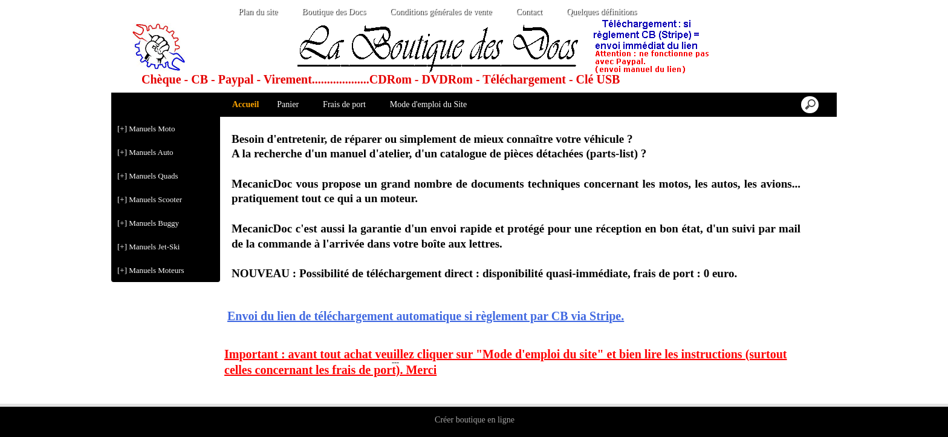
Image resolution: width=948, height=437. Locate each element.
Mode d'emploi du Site (428, 104)
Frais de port (344, 104)
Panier (288, 104)
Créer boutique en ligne (475, 419)
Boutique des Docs (334, 11)
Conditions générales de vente (441, 11)
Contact (529, 11)
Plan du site (258, 11)
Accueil (245, 104)
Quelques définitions (602, 11)
